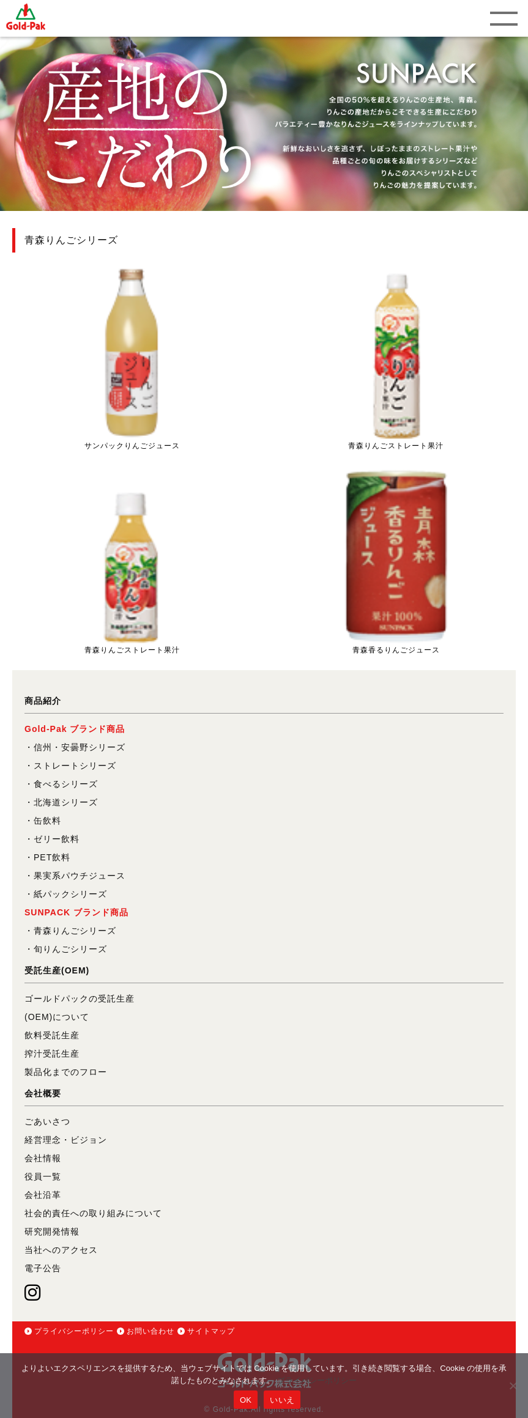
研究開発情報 (52, 1231)
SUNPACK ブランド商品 (76, 912)
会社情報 (42, 1158)
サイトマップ (211, 1331)
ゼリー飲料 (57, 839)
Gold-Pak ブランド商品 (74, 729)
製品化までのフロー (65, 1072)
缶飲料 (47, 820)
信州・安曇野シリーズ (79, 747)
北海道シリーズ (66, 802)
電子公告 (42, 1268)
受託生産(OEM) (56, 970)
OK (245, 1400)
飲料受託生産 (52, 1035)
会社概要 (42, 1093)
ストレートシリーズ (75, 765)
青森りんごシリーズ (75, 931)
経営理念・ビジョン (65, 1140)
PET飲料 (52, 857)
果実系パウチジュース (79, 876)
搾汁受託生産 (52, 1053)
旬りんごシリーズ (70, 949)
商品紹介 (42, 701)
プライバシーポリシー (74, 1331)
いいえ (282, 1400)
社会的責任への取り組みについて (93, 1213)
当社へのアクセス (61, 1250)
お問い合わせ (150, 1331)
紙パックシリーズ (70, 894)
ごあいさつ (47, 1121)
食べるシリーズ (66, 784)
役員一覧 (42, 1176)
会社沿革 (42, 1195)
